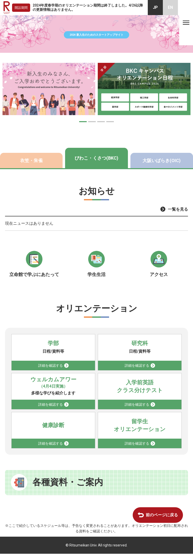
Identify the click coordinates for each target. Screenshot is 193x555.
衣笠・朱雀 (31, 160)
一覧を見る (178, 209)
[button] (83, 121)
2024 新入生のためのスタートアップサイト (97, 34)
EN (170, 7)
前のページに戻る (162, 516)
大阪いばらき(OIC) (161, 160)
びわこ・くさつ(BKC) (96, 158)
